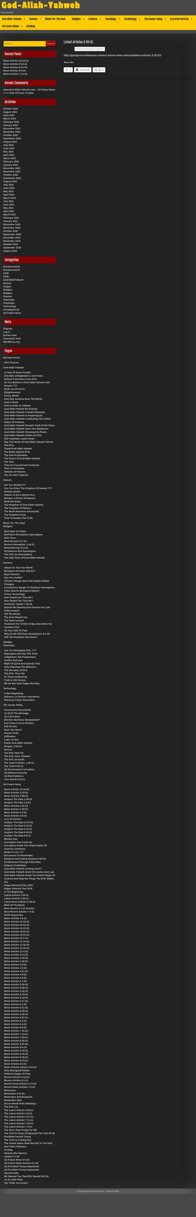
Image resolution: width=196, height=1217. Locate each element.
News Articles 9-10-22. (16, 1050)
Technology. (130, 19)
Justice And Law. (13, 660)
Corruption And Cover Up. (18, 842)
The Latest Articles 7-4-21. (18, 1126)
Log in (6, 332)
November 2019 (11, 241)
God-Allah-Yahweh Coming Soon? (23, 868)
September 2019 (12, 247)
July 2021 (8, 201)
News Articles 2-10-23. (16, 792)
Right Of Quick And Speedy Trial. (22, 663)
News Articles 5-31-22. (16, 991)
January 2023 (10, 165)
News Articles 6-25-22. (16, 1011)
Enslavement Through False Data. (22, 862)
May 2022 (8, 191)
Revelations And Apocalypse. (20, 551)
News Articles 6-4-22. (15, 1024)
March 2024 (9, 118)
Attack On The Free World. (18, 567)
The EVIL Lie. (11, 1107)
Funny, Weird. (11, 395)
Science (7, 296)
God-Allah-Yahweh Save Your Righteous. (26, 428)
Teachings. (111, 19)
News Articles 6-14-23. (16, 997)
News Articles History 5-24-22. (20, 1067)
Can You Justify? (13, 577)
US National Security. (15, 772)
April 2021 (8, 211)
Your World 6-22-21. (15, 779)
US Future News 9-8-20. (17, 1159)
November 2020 (11, 227)
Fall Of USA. (10, 726)
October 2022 (10, 175)
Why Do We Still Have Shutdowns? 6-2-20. (27, 633)
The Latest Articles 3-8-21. (18, 1113)
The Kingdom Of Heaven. (18, 508)
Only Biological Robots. (17, 1070)
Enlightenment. (12, 392)
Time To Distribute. (14, 468)
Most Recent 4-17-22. (15, 541)
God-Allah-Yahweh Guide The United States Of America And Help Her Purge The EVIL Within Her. (29, 878)
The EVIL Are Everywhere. (18, 554)
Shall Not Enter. (12, 501)
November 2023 (11, 131)
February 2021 (11, 218)
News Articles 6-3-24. (15, 1021)
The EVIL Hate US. (14, 753)
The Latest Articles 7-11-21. (19, 1120)
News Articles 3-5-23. (15, 815)
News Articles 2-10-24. (16, 958)
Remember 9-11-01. (14, 1093)
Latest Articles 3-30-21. (16, 898)
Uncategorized (11, 309)
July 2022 (8, 184)
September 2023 (12, 138)
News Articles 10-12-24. (16, 60)
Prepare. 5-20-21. (13, 746)
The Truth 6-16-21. (14, 766)
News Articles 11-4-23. (16, 951)
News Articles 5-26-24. (16, 987)
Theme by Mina (112, 1191)
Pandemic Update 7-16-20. (18, 604)
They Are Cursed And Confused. (21, 465)
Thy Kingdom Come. (15, 514)
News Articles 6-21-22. (16, 1007)
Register (8, 328)
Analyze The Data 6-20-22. (18, 832)
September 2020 (12, 234)
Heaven (7, 283)
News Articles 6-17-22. (16, 1001)
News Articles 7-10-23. (16, 1030)
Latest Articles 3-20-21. (90, 48)
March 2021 (9, 214)
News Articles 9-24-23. (16, 1060)
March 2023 (9, 158)
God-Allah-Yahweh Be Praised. (21, 409)
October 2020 (10, 231)
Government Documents (17, 710)
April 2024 (8, 115)
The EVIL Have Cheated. (17, 756)
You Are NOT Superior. (16, 475)
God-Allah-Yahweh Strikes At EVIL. (23, 435)
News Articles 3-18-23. (16, 809)
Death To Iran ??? (14, 852)
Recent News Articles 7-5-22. (19, 1087)
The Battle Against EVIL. (17, 452)
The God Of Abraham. (16, 455)
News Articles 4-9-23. (15, 978)
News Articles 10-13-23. (17, 925)
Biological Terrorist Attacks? (19, 571)
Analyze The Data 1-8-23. (17, 802)
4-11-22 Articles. (13, 819)
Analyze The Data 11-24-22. (19, 822)
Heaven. (33, 19)
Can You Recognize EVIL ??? (20, 650)
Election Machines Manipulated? (22, 719)
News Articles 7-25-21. (16, 1037)
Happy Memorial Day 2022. (18, 885)
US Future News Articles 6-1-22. (21, 1163)
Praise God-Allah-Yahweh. (18, 743)
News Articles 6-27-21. (16, 1017)
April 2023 (8, 155)
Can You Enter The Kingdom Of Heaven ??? (28, 488)
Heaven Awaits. (12, 491)
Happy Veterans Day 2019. (18, 888)
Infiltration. (10, 736)
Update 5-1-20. (12, 1156)
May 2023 (8, 151)
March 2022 (9, 198)
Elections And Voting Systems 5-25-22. (25, 858)
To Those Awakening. (16, 676)
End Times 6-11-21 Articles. (19, 723)
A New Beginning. (14, 693)
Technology (9, 306)
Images (7, 286)
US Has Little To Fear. (16, 630)
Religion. (76, 19)
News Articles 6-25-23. (16, 1014)
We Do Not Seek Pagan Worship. (22, 683)
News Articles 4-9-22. (15, 974)
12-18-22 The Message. (16, 713)
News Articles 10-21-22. (17, 931)
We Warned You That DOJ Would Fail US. (26, 1176)
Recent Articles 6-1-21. (16, 1080)
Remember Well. (13, 1100)
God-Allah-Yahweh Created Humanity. (24, 412)
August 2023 (10, 141)
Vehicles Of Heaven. (15, 471)
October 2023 (10, 135)
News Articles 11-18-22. (17, 948)
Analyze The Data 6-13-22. (18, 829)
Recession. (10, 1090)
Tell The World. (12, 614)
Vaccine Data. (11, 1173)
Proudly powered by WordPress (90, 1191)
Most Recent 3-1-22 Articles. (19, 908)
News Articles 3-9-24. (15, 964)
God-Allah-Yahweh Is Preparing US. (23, 415)
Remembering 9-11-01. (16, 547)
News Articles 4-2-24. (15, 968)
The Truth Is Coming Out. (18, 1140)
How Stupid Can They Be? (18, 597)
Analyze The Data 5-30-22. (18, 825)
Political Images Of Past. (17, 1073)
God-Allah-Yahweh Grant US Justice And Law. (29, 872)
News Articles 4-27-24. (16, 971)
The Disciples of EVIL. (16, 670)
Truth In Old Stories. (15, 680)
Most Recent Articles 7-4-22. (19, 911)
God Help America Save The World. (23, 399)
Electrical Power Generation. (19, 700)
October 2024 (10, 108)
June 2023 (9, 148)
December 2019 (11, 237)
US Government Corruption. (19, 769)
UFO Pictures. (11, 362)
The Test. (9, 461)
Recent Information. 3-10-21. (19, 544)
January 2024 (10, 125)
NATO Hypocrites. (14, 915)
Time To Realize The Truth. (18, 518)
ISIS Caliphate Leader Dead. (19, 438)
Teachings (9, 299)
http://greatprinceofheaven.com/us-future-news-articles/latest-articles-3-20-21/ (112, 55)
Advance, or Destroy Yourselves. (22, 696)
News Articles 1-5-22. (15, 812)
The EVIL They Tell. (14, 673)
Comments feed (12, 338)
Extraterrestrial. (179, 19)
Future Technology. (14, 594)
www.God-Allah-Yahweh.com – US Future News (29, 89)
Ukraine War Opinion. (16, 1153)
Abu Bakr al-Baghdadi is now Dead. (23, 375)
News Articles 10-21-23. (17, 935)
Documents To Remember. (18, 855)
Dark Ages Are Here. (15, 531)
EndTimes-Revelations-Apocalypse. (23, 534)
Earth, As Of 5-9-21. (14, 389)
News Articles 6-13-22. (16, 994)
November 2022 (11, 171)
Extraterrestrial (11, 266)
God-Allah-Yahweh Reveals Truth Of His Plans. (29, 425)
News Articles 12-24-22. (17, 789)
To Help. (8, 1150)
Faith (6, 273)
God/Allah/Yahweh (13, 280)
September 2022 (12, 178)
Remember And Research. (18, 1097)
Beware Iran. (11, 839)
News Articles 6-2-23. (15, 1004)
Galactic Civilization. (15, 865)
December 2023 (11, 128)
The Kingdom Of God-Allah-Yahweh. (24, 504)
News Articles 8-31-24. (15, 67)
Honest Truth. (11, 733)
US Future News (10, 26)
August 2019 (10, 251)
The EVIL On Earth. (14, 759)
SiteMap (30, 26)
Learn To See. (11, 739)
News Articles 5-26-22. (16, 984)
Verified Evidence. (14, 776)
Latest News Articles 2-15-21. (20, 901)
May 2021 (8, 208)
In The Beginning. (13, 892)
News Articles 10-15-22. (17, 928)
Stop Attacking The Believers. (20, 667)
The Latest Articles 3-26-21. (19, 1110)
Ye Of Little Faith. (13, 1179)
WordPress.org (11, 342)
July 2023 (8, 145)
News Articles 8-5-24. (14, 70)
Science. (93, 19)
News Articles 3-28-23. (16, 796)
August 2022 (10, 181)
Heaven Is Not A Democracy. (19, 495)
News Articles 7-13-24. (15, 74)
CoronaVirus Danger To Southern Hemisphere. (29, 587)
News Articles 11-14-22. (17, 941)
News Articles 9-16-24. (15, 64)
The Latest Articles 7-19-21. (19, 1123)
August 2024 (10, 112)
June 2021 (9, 204)
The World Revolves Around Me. (21, 511)
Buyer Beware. (12, 574)
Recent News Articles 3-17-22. (20, 1083)
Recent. (8, 749)
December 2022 (11, 168)
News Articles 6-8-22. (15, 1027)
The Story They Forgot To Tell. (20, 1130)
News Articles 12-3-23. (16, 954)
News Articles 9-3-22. (15, 1064)
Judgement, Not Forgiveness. (20, 657)
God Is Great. (11, 402)
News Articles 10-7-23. (16, 938)
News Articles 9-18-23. (16, 1057)
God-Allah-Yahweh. (12, 19)
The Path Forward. (14, 620)
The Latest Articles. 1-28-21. (19, 762)
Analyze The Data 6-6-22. (17, 835)
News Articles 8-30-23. (16, 1040)
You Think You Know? (16, 1183)
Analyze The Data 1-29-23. (18, 799)
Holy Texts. (10, 538)
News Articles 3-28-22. (16, 961)
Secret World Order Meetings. (20, 1103)
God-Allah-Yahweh (41, 5)
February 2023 (11, 161)
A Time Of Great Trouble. (20, 93)
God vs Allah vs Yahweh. (17, 405)
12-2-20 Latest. (12, 716)
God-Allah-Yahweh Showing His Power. (25, 432)
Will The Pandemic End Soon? (20, 637)
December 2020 (11, 224)
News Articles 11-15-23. (17, 944)
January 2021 (10, 221)
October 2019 (10, 244)
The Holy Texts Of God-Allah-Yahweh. (24, 557)
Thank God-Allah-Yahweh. (18, 448)
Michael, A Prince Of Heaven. (20, 498)
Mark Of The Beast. (14, 905)
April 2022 (8, 194)
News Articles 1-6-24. (15, 918)
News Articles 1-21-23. (16, 805)
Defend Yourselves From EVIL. (21, 379)
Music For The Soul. (55, 19)
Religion (7, 289)
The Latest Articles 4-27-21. (19, 1116)
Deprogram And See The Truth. (21, 653)
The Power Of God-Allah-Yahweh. (22, 458)
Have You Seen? (13, 729)
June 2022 (9, 188)
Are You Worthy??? (15, 485)
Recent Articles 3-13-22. (17, 1077)
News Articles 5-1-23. (15, 981)
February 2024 (11, 122)
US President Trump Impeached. (22, 1166)
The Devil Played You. (16, 617)
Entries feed (9, 335)
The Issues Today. (153, 19)
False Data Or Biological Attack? (22, 590)
